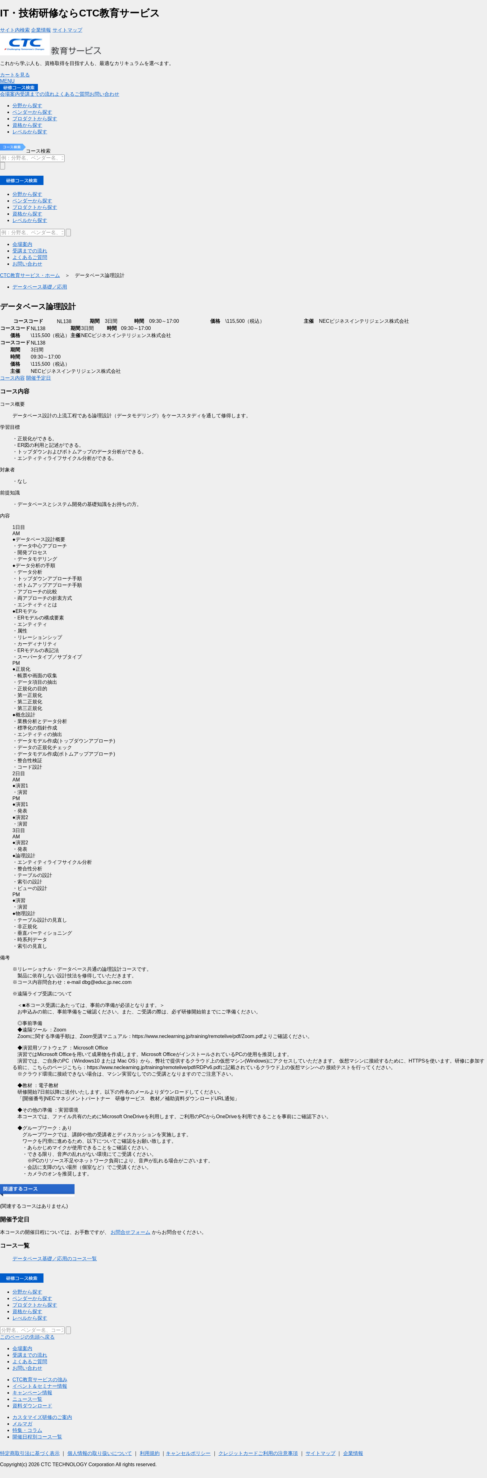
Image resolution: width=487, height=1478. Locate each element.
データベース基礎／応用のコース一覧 (54, 1258)
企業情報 (353, 1453)
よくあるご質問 (29, 1361)
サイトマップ (320, 1453)
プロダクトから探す (34, 1305)
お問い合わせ (27, 1368)
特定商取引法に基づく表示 (30, 1453)
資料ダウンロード (32, 1405)
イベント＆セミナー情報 (39, 1386)
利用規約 (150, 1453)
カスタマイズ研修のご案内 (42, 1417)
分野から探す (27, 1292)
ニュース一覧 (27, 1399)
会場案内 (22, 1348)
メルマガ (22, 1423)
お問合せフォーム (130, 1232)
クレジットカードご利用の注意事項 (258, 1453)
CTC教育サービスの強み (39, 1379)
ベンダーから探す (32, 1298)
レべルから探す (29, 1318)
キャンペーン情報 (32, 1392)
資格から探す (27, 1311)
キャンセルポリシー (188, 1453)
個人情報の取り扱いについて (99, 1453)
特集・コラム (27, 1430)
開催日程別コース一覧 (37, 1436)
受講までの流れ (29, 1355)
